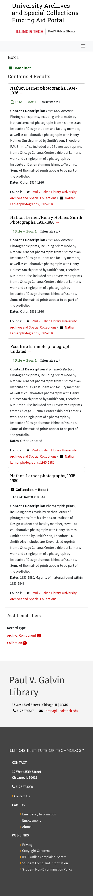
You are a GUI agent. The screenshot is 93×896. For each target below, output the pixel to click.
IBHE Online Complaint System (44, 857)
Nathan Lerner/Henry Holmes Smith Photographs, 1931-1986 (46, 220)
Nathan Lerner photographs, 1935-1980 (43, 478)
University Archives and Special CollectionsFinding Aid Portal (45, 13)
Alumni (27, 826)
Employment (31, 820)
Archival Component (22, 635)
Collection (15, 643)
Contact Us (22, 796)
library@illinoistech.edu (61, 711)
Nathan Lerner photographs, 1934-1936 (43, 90)
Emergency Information (39, 814)
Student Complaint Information (45, 863)
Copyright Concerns (36, 850)
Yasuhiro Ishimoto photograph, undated (40, 349)
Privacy (27, 844)
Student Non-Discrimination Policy (47, 869)
